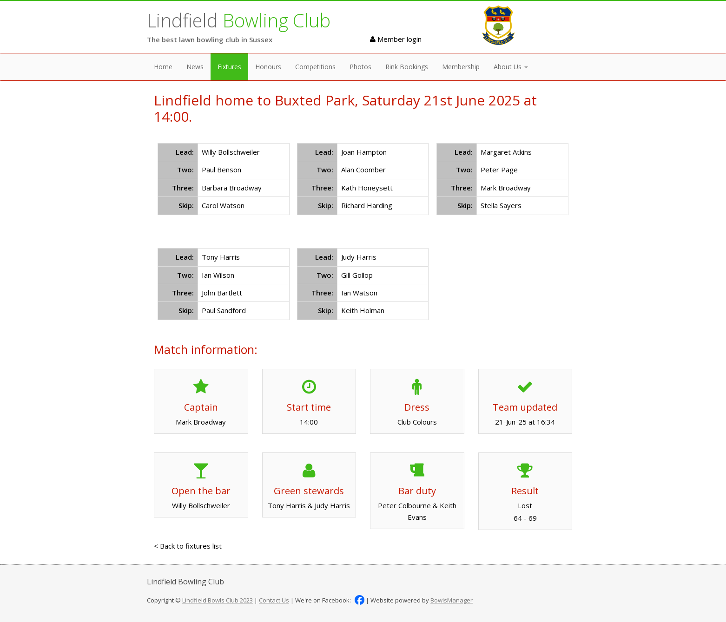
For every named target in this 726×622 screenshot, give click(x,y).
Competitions (315, 66)
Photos (360, 66)
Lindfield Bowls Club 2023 (217, 600)
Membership (461, 66)
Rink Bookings (406, 66)
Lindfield (238, 20)
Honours (268, 66)
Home (163, 66)
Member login (396, 39)
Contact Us (274, 600)
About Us (511, 66)
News (195, 66)
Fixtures (229, 66)
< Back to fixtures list (188, 545)
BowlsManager (451, 600)
